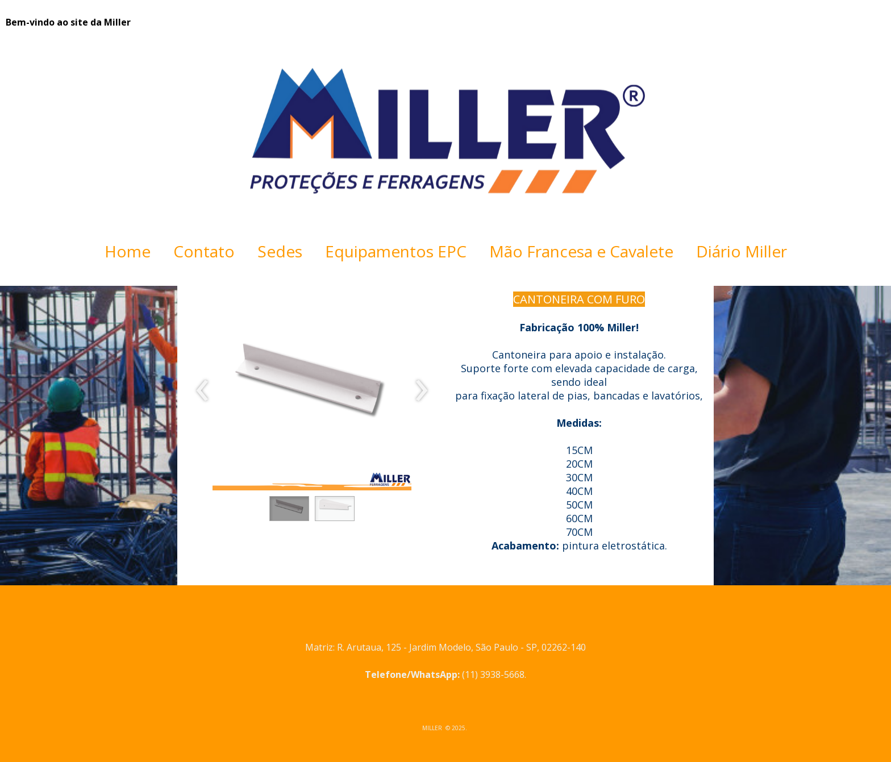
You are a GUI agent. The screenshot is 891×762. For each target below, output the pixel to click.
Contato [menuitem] (204, 251)
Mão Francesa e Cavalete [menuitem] (581, 251)
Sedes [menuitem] (279, 251)
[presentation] (202, 391)
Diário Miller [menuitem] (741, 251)
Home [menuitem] (128, 251)
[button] (289, 508)
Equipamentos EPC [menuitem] (396, 251)
